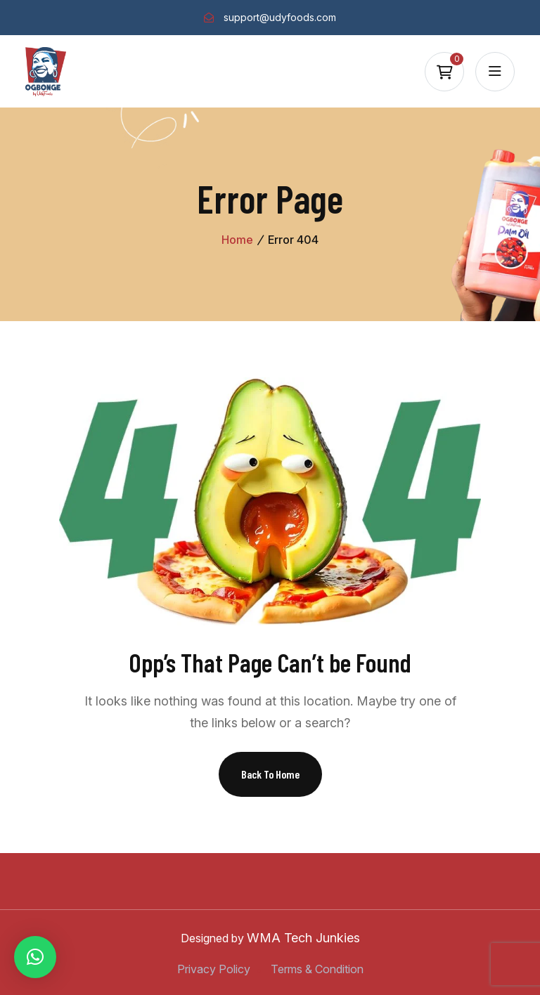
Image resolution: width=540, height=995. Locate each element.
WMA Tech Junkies (303, 937)
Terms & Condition (317, 969)
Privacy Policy (213, 969)
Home (237, 240)
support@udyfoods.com (280, 17)
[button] (35, 957)
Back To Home (270, 774)
